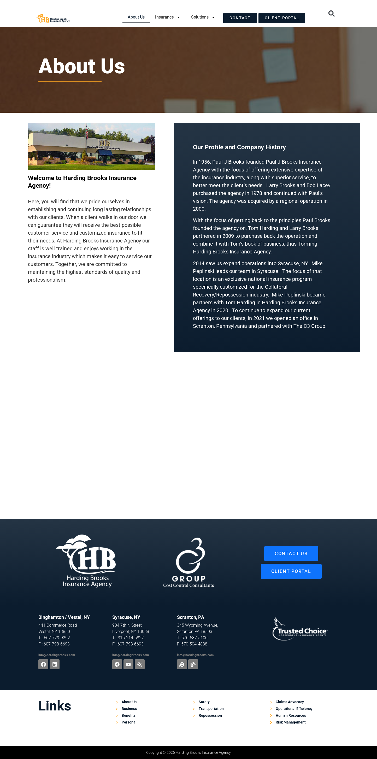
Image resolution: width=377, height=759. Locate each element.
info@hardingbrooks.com (56, 655)
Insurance (168, 17)
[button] (331, 13)
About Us (136, 17)
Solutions (203, 17)
